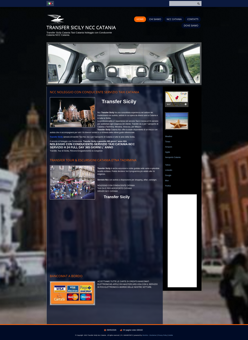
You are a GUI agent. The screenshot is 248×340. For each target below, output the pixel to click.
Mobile (170, 335)
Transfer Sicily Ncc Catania (81, 27)
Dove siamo (191, 25)
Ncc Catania (174, 19)
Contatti (192, 19)
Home (140, 19)
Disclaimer (153, 335)
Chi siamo (155, 19)
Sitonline (145, 335)
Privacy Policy (162, 335)
